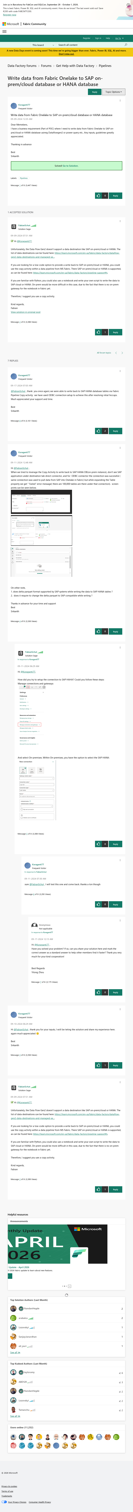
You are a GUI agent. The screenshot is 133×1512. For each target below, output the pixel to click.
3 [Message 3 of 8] (20, 1055)
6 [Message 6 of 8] (33, 894)
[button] (94, 92)
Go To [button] (118, 38)
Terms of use (7, 1491)
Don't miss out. (66, 53)
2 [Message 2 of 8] (20, 322)
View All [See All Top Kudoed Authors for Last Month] (15, 1416)
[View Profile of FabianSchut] (24, 225)
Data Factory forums (22, 65)
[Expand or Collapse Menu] (4, 31)
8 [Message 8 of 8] (20, 420)
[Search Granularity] (43, 45)
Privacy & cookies (9, 1486)
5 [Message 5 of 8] (26, 833)
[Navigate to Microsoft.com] (10, 24)
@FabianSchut (18, 391)
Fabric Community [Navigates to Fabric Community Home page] (34, 24)
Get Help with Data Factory (75, 65)
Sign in (98, 38)
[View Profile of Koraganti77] (24, 104)
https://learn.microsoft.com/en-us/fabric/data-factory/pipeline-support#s (70, 272)
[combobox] (93, 45)
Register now (9, 14)
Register (86, 38)
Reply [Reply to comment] (115, 332)
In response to (28, 659)
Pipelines (105, 65)
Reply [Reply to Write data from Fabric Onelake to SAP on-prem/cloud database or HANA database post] (115, 195)
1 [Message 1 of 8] (20, 185)
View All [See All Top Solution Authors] (15, 1352)
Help (108, 38)
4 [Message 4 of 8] (20, 621)
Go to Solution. (70, 165)
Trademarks (7, 1496)
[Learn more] (20, 1276)
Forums (46, 65)
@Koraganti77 (24, 241)
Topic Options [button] (113, 91)
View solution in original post (25, 312)
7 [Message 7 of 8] (40, 982)
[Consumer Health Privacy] (40, 1502)
